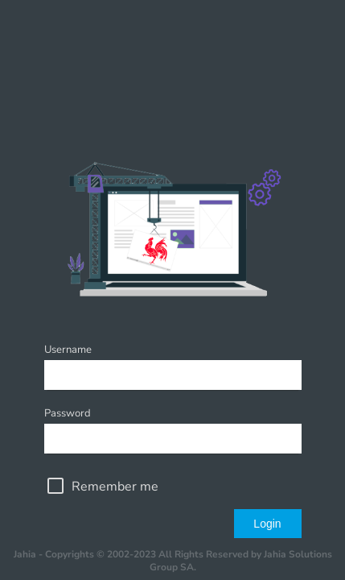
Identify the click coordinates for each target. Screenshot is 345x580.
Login (267, 523)
